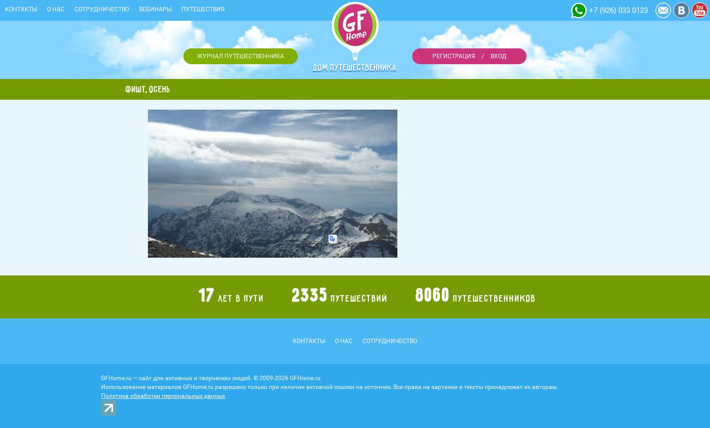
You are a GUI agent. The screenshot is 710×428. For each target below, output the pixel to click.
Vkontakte (681, 10)
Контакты (21, 9)
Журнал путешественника (240, 56)
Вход (498, 56)
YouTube (700, 10)
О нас (56, 9)
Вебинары (155, 9)
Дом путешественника (355, 68)
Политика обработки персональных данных (163, 395)
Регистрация (453, 56)
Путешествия (203, 9)
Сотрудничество (101, 9)
